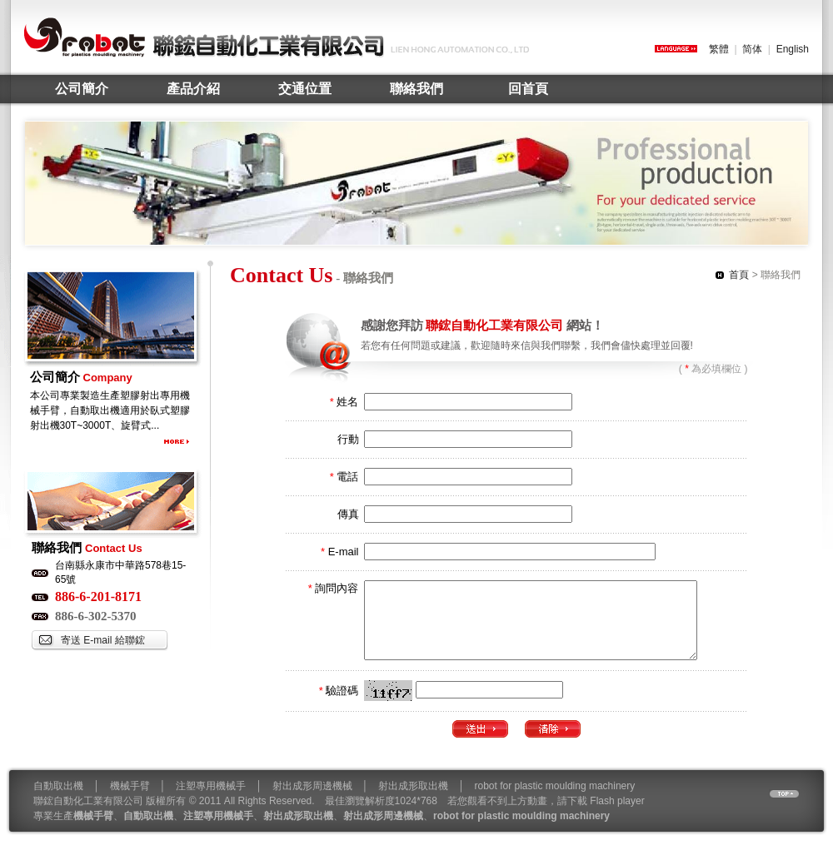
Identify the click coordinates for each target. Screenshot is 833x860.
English (792, 49)
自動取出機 (58, 801)
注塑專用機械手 (211, 801)
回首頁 (528, 89)
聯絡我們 (416, 89)
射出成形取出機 (413, 801)
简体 (752, 49)
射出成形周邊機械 (312, 801)
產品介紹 (193, 89)
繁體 (719, 49)
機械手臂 (130, 801)
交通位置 (305, 89)
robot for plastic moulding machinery (555, 801)
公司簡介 (81, 89)
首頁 (739, 275)
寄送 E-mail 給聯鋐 (103, 640)
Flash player (617, 816)
